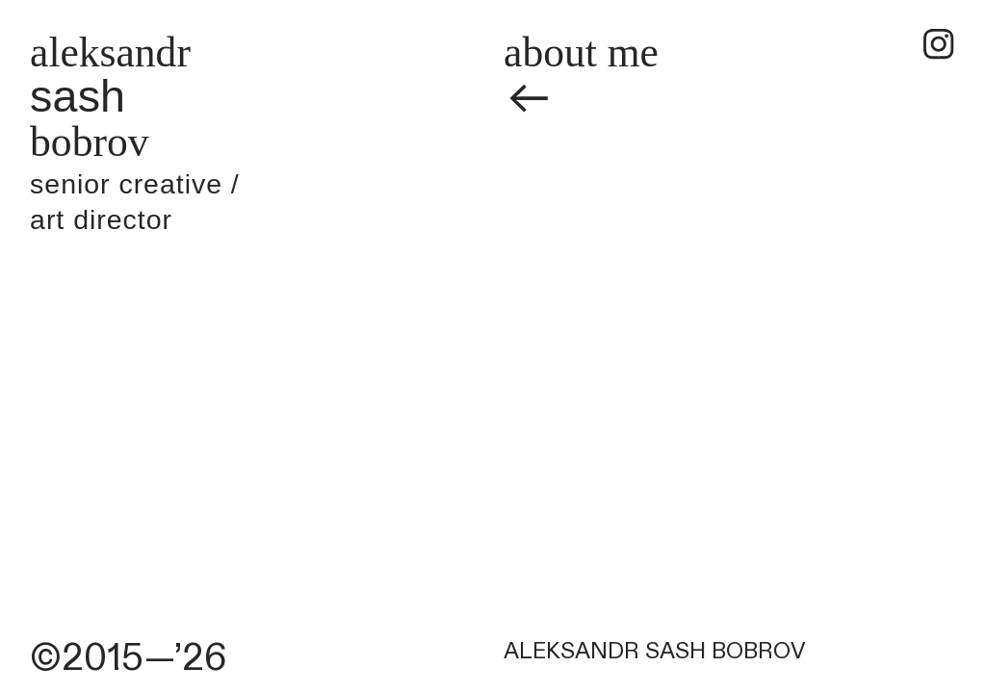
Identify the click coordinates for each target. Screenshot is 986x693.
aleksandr (110, 52)
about (550, 52)
